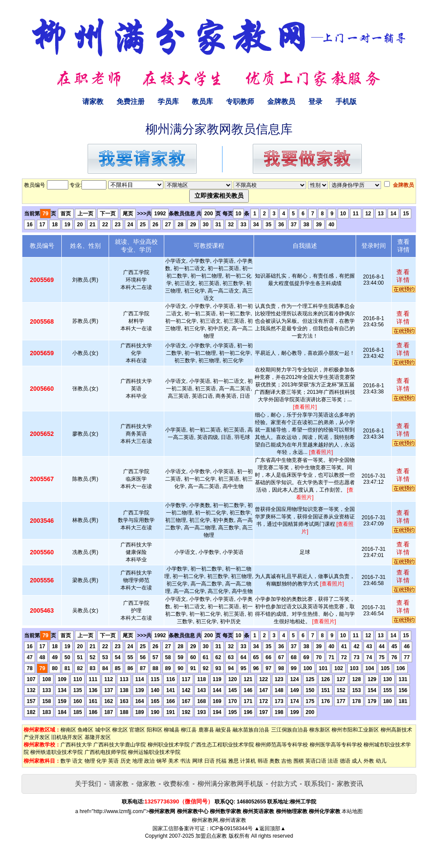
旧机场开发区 (67, 737)
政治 (149, 761)
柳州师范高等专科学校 (281, 745)
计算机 (248, 761)
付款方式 (284, 783)
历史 (125, 761)
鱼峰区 (85, 730)
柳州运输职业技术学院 (154, 752)
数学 (65, 761)
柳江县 (189, 730)
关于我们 (88, 783)
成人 (357, 761)
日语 (209, 761)
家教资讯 (350, 783)
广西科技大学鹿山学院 (119, 745)
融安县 (223, 730)
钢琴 (161, 761)
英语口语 (315, 761)
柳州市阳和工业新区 (355, 730)
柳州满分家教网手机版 (230, 783)
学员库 (168, 101)
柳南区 (68, 730)
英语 (113, 761)
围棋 (298, 761)
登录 (315, 101)
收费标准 (176, 783)
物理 (90, 761)
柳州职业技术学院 (169, 745)
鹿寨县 (206, 730)
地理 (137, 761)
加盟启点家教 (211, 836)
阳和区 (154, 730)
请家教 (92, 101)
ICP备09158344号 (231, 828)
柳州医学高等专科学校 (336, 745)
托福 (221, 761)
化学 (101, 761)
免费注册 (131, 101)
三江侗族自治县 (289, 730)
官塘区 (137, 730)
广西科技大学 (76, 745)
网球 (197, 761)
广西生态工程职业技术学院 (222, 745)
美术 (173, 761)
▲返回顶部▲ (270, 828)
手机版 (346, 101)
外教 (369, 761)
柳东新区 (319, 730)
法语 (333, 761)
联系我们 (317, 783)
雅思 (233, 761)
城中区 (103, 730)
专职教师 (240, 101)
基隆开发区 (98, 737)
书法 (185, 761)
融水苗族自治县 (251, 730)
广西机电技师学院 (106, 752)
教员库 (202, 101)
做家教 (146, 783)
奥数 (274, 761)
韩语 (263, 761)
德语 (345, 761)
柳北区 (120, 730)
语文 (77, 761)
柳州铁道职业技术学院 (56, 752)
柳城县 (172, 730)
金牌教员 (281, 101)
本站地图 (352, 811)
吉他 (286, 761)
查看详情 (403, 275)
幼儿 (381, 761)
